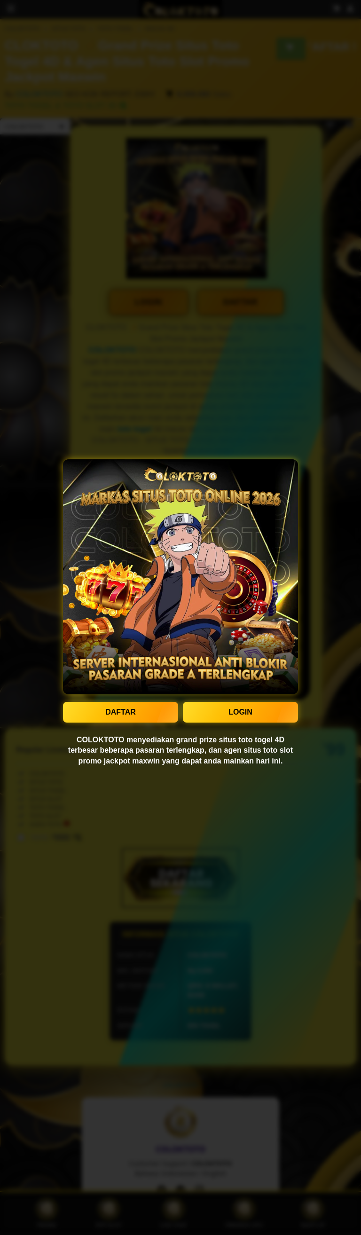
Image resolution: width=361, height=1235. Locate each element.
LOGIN (240, 712)
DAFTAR (120, 712)
